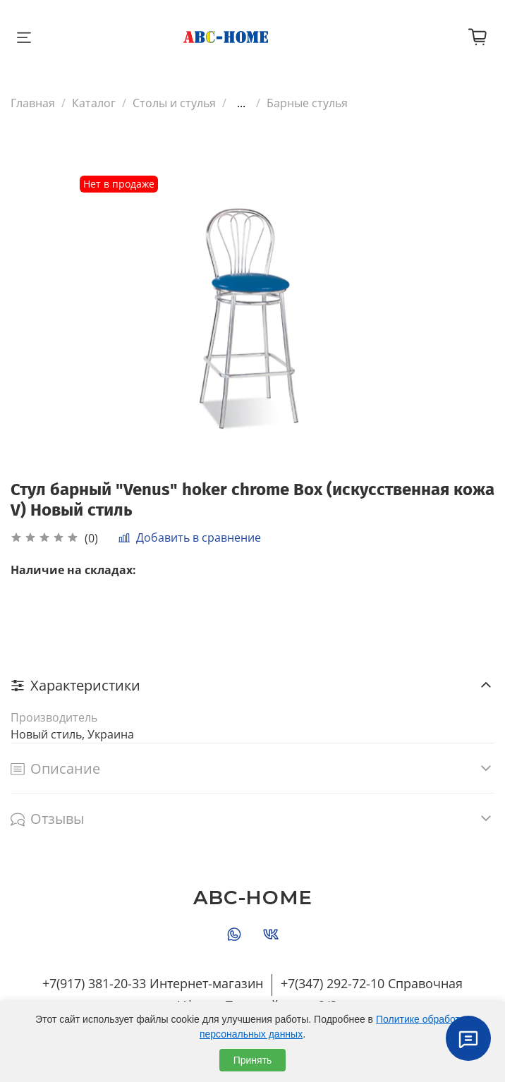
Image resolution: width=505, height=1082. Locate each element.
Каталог (94, 103)
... (241, 103)
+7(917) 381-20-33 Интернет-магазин (152, 983)
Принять (252, 1060)
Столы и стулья (174, 103)
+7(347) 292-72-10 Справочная (372, 983)
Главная (33, 103)
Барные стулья (307, 103)
